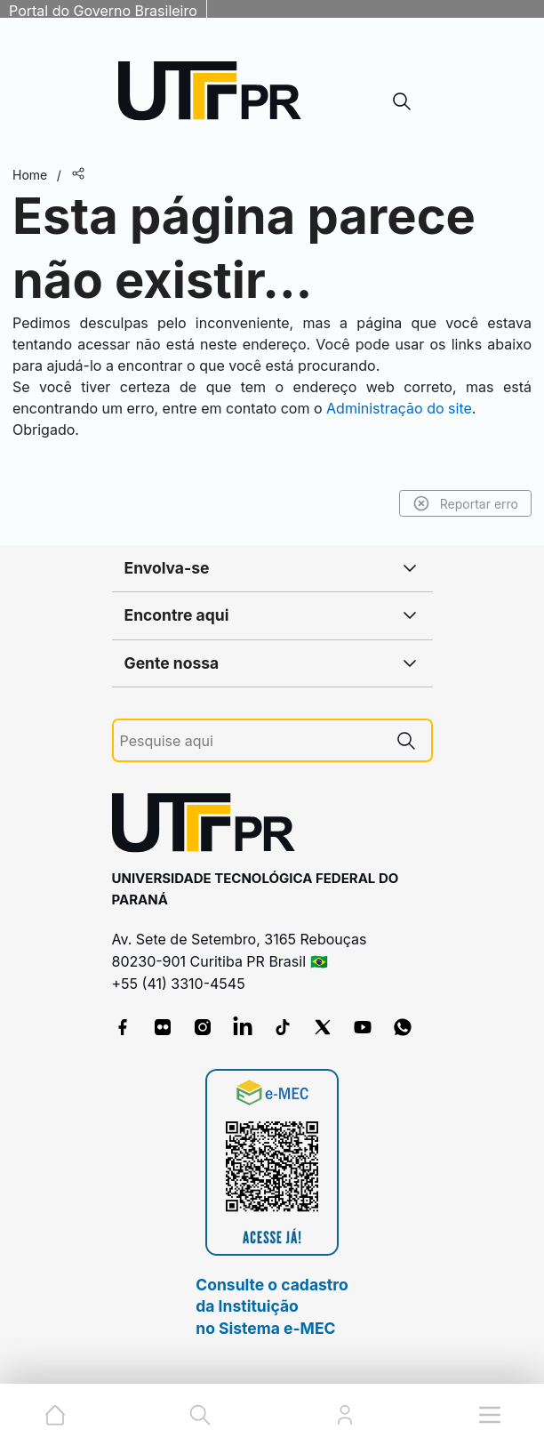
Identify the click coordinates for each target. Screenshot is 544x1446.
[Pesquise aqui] (250, 741)
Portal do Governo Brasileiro (103, 11)
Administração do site (399, 408)
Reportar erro (465, 503)
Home (29, 174)
